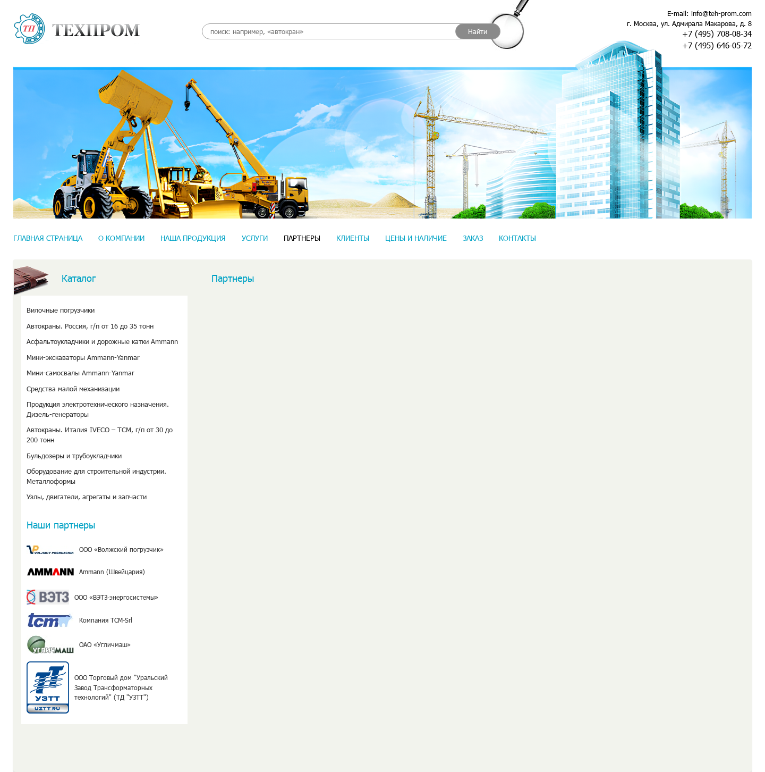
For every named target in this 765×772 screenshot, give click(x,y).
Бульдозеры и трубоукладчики (74, 455)
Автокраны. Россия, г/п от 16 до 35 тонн (90, 326)
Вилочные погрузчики (61, 310)
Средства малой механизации (73, 388)
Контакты (517, 238)
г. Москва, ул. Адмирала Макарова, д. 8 (689, 23)
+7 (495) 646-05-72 (717, 45)
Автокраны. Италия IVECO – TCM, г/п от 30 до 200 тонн (100, 434)
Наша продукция (193, 238)
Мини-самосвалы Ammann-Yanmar (80, 372)
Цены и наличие (416, 238)
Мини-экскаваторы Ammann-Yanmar (83, 357)
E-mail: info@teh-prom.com (709, 13)
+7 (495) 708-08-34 (717, 33)
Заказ (473, 238)
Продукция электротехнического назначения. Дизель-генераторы (98, 409)
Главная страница (47, 238)
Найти (477, 31)
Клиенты (352, 238)
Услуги (255, 238)
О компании (121, 238)
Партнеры (302, 238)
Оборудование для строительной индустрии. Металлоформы (96, 476)
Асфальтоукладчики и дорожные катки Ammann (102, 341)
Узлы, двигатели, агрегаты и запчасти (87, 496)
